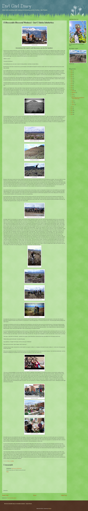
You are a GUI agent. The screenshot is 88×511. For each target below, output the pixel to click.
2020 (72, 78)
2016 (72, 85)
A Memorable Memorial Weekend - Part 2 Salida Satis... (77, 98)
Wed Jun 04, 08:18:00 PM (16, 468)
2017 (72, 83)
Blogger (49, 508)
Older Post (64, 495)
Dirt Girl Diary (16, 6)
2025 (72, 70)
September (74, 92)
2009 (72, 114)
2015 (72, 87)
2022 (72, 74)
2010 (72, 112)
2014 (72, 89)
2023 (72, 72)
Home (34, 495)
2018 (72, 81)
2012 (72, 108)
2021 (72, 76)
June (73, 96)
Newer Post (5, 495)
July (72, 94)
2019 (72, 80)
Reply (7, 471)
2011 (72, 110)
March (73, 102)
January (73, 104)
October (73, 90)
